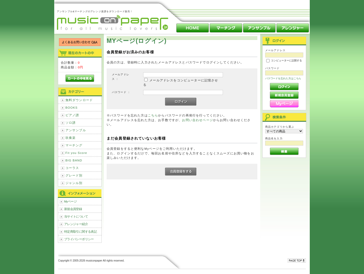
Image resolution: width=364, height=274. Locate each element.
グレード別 (74, 175)
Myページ (70, 201)
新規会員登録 (73, 209)
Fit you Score (76, 152)
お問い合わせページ (197, 120)
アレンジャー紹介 (76, 224)
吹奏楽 (70, 137)
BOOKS (71, 107)
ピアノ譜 (72, 115)
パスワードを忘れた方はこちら (283, 78)
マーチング (74, 145)
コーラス (72, 167)
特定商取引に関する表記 (80, 231)
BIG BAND (73, 160)
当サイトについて (76, 216)
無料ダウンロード (79, 100)
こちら (153, 115)
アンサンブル (75, 130)
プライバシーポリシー (79, 239)
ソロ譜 (70, 122)
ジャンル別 (74, 183)
